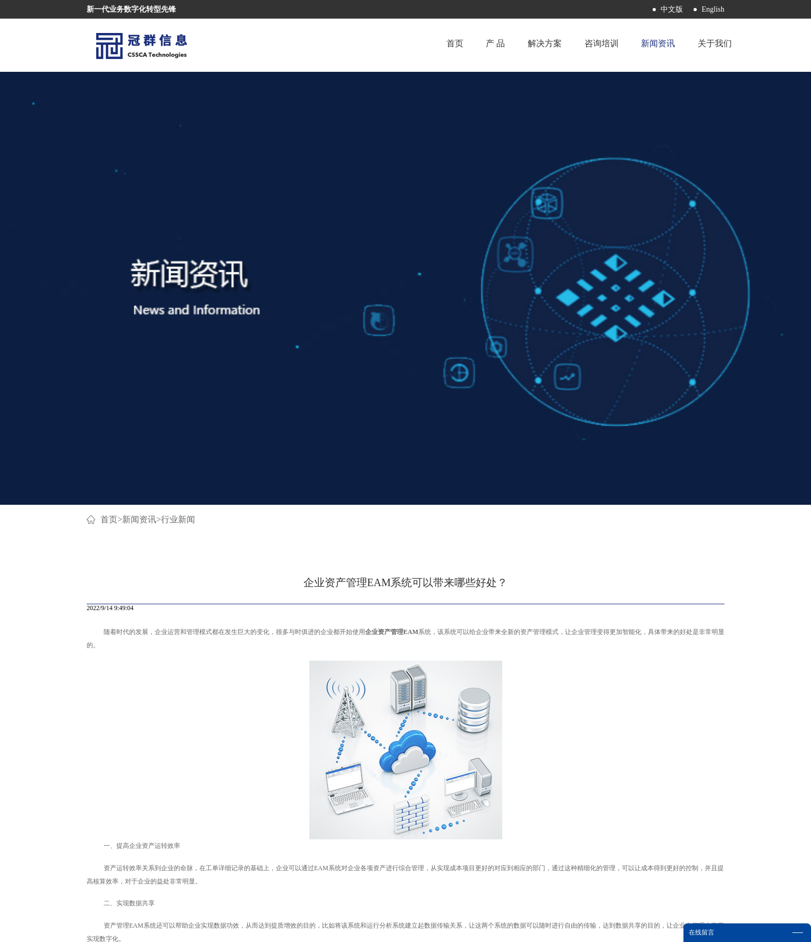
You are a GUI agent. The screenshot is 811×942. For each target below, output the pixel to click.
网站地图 (452, 927)
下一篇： (661, 657)
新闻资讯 (139, 94)
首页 (438, 44)
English (713, 9)
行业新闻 (178, 94)
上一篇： (156, 657)
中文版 (672, 9)
